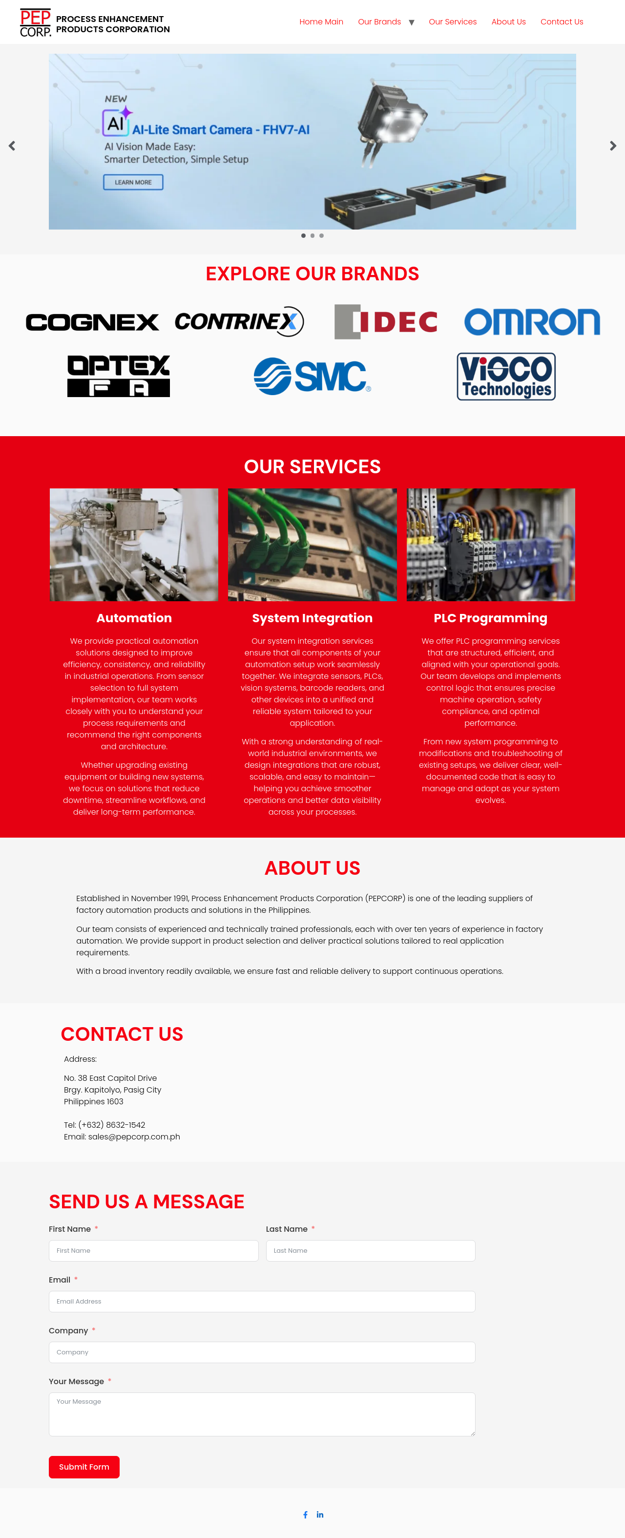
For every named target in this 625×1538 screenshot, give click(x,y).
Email (59, 1279)
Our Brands (379, 21)
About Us (509, 21)
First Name (70, 1229)
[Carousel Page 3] (322, 235)
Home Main (321, 21)
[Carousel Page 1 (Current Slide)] (303, 235)
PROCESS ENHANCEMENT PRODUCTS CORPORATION (113, 24)
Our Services (453, 21)
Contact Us (562, 21)
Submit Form (84, 1467)
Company (68, 1330)
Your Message (76, 1381)
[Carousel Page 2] (313, 235)
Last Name (287, 1229)
